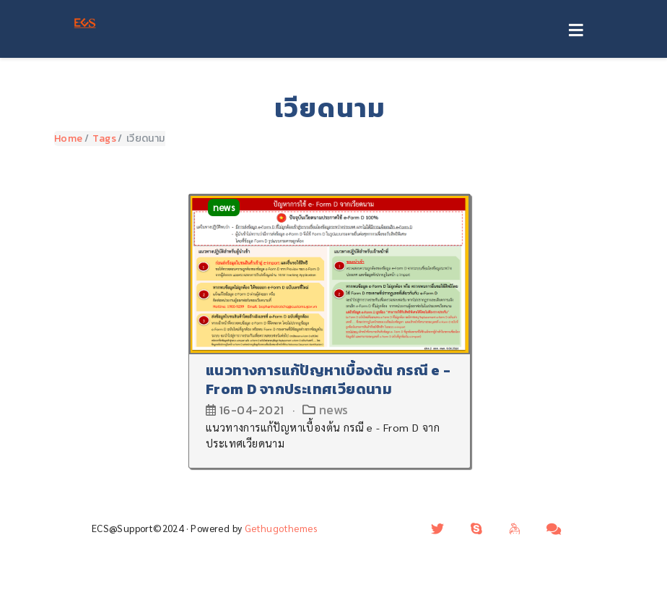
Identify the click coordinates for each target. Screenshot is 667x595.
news (224, 207)
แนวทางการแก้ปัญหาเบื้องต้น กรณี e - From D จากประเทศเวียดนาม (328, 379)
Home (68, 138)
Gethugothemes (281, 528)
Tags (104, 138)
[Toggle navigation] (575, 31)
